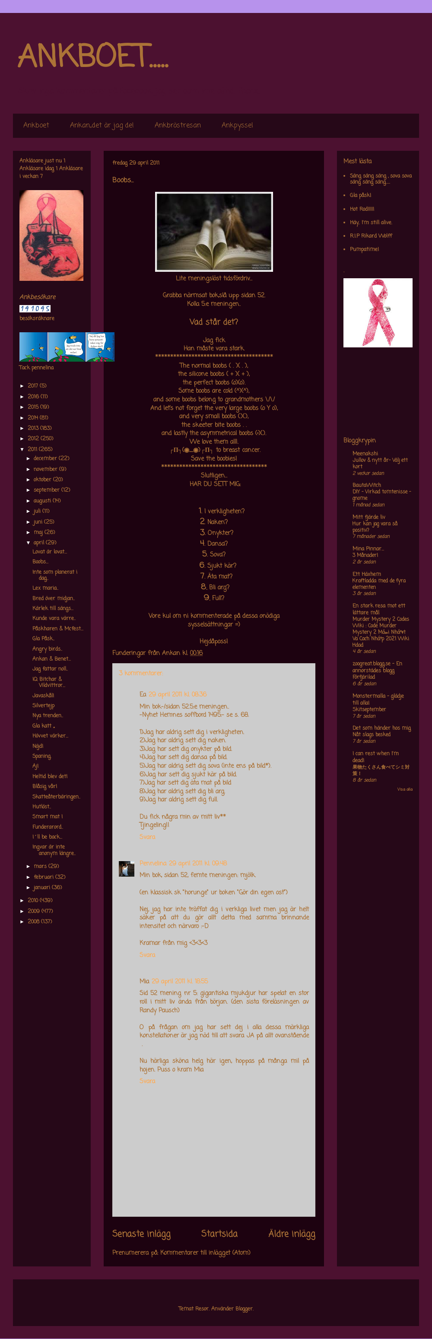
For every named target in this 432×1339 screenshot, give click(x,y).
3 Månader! (365, 556)
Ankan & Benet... (51, 659)
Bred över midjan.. (53, 599)
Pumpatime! (364, 250)
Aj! (35, 766)
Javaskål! (43, 696)
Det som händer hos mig (382, 728)
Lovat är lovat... (49, 552)
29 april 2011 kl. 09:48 (198, 863)
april (40, 543)
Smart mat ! (47, 817)
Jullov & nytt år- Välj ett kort (380, 464)
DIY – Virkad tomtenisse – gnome (382, 495)
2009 (34, 912)
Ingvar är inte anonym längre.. (54, 850)
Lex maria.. (45, 588)
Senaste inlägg (141, 1234)
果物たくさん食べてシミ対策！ (381, 770)
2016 (34, 397)
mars (41, 867)
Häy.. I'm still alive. (371, 223)
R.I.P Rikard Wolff (371, 236)
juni (39, 522)
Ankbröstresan (178, 126)
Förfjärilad (364, 677)
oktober (43, 480)
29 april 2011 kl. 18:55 (180, 981)
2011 (33, 450)
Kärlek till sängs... (52, 609)
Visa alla (405, 789)
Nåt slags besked (372, 735)
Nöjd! (37, 747)
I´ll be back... (47, 837)
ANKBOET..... (92, 58)
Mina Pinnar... (368, 549)
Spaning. (41, 756)
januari (43, 888)
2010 (34, 901)
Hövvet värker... (50, 736)
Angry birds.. (47, 649)
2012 (34, 439)
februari (44, 877)
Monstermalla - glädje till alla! (378, 700)
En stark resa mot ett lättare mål (379, 609)
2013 (34, 429)
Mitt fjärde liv (369, 518)
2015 (34, 407)
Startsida (219, 1234)
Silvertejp (43, 706)
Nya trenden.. (47, 716)
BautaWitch (367, 486)
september (47, 490)
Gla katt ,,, (43, 726)
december (46, 459)
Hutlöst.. (41, 807)
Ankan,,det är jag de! (102, 126)
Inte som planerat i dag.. (54, 575)
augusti (43, 501)
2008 (34, 922)
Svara (147, 837)
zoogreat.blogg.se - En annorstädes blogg (377, 667)
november (46, 470)
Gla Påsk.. (43, 639)
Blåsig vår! (44, 787)
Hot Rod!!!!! (362, 209)
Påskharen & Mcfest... (57, 629)
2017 (34, 386)
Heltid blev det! (49, 777)
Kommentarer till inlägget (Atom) (205, 1253)
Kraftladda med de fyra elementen (379, 584)
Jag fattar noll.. (50, 669)
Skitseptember (369, 710)
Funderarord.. (47, 827)
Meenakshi (365, 454)
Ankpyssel (237, 126)
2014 (34, 418)
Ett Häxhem (367, 575)
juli (38, 511)
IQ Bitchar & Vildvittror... (48, 683)
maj (39, 533)
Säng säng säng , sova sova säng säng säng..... (381, 179)
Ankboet (36, 126)
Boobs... (40, 562)
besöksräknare (36, 319)
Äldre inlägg (291, 1234)
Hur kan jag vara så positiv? (375, 527)
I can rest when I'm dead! (376, 757)
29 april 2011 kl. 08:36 (177, 695)
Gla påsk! (360, 196)
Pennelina (153, 863)
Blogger (244, 1309)
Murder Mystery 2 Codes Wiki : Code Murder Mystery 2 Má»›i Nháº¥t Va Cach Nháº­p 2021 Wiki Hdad (381, 632)
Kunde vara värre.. (54, 619)
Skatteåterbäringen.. (56, 797)
